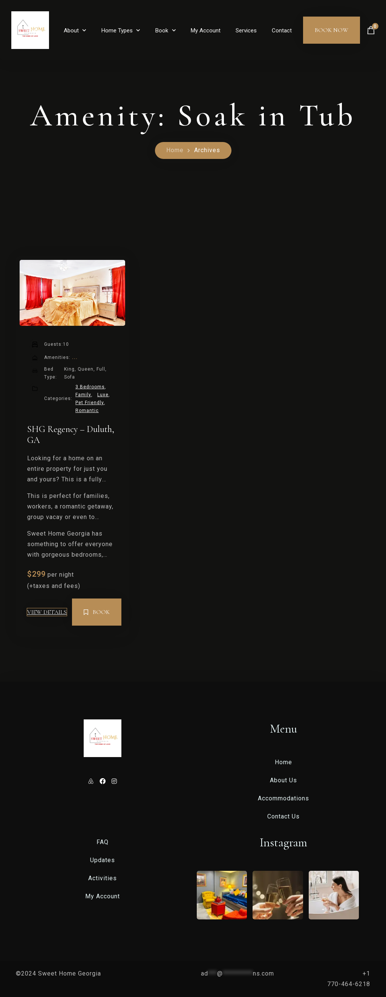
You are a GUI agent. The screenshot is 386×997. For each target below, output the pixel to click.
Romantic (87, 410)
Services (246, 30)
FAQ (102, 842)
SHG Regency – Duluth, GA (70, 435)
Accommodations (283, 798)
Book (161, 30)
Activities (102, 878)
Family (83, 394)
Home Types (117, 30)
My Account (206, 30)
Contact (282, 30)
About (71, 30)
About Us (283, 780)
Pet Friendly (89, 402)
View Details (47, 612)
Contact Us (283, 816)
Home (33, 30)
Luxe (103, 394)
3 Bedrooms (90, 386)
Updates (102, 860)
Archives (207, 150)
